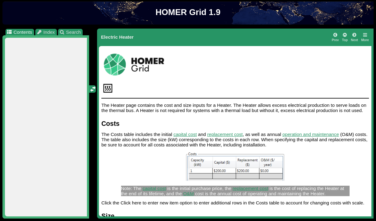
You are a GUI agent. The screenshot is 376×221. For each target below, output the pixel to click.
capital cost (185, 134)
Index (46, 32)
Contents (19, 32)
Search (70, 32)
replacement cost (225, 134)
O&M (188, 193)
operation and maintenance (310, 134)
